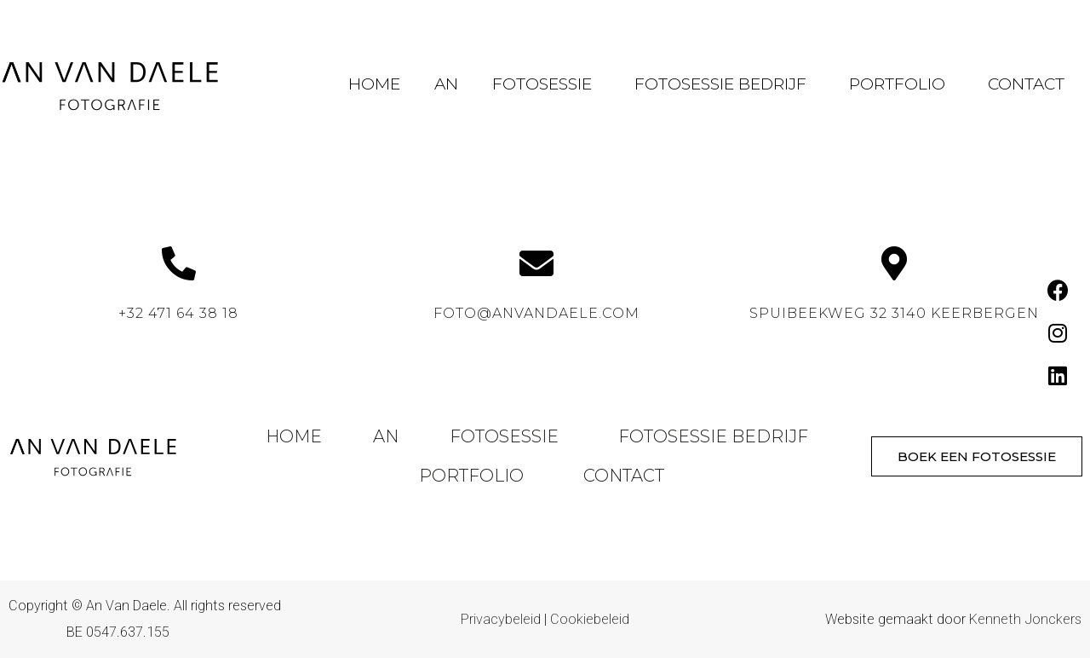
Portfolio (901, 84)
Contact (1026, 84)
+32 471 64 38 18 (178, 313)
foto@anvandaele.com (536, 313)
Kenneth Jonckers (1025, 619)
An (446, 84)
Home (374, 84)
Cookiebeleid (589, 619)
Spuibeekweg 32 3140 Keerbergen (894, 313)
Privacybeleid (501, 619)
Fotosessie (546, 84)
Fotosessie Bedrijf (724, 84)
